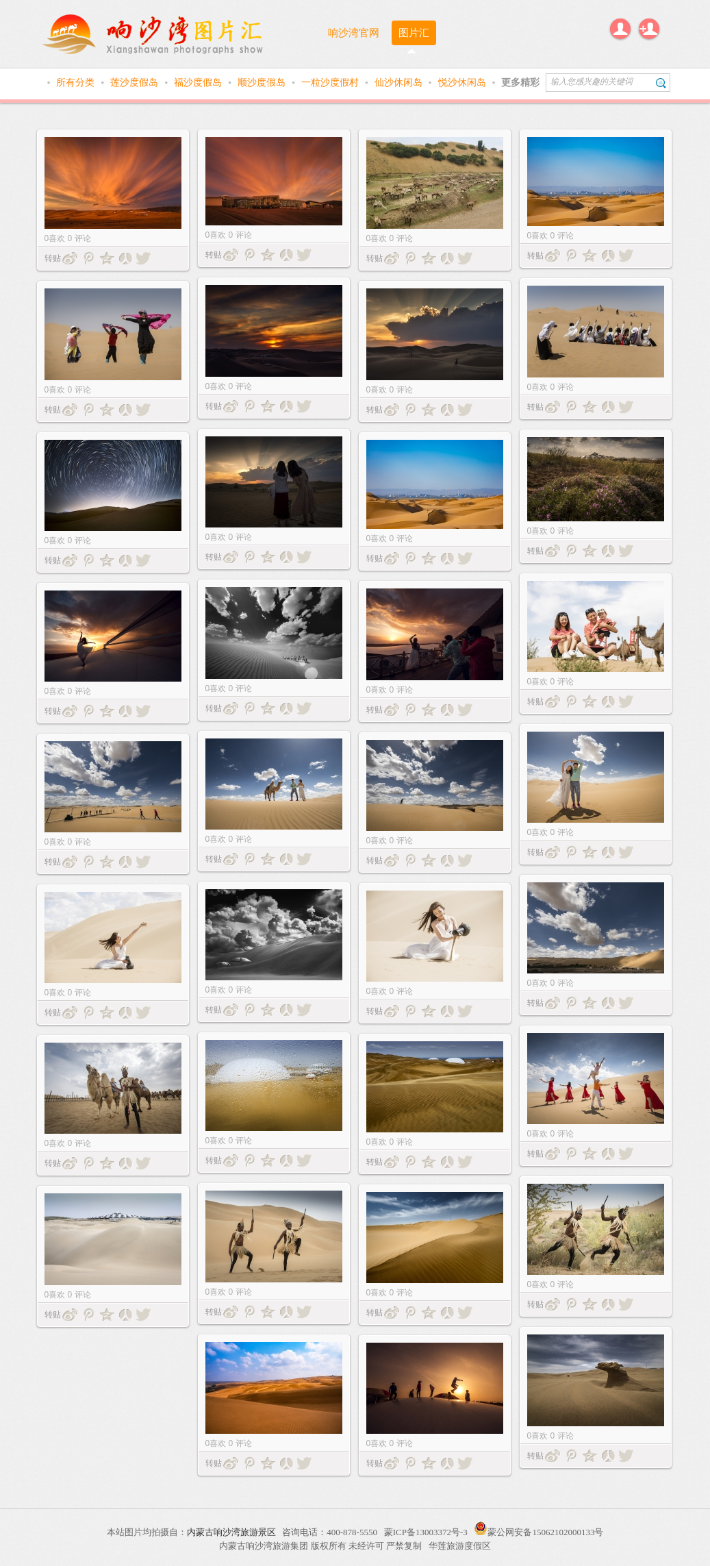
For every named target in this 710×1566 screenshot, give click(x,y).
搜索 (661, 82)
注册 (649, 28)
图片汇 (413, 32)
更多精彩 (520, 82)
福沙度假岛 (199, 82)
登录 (620, 28)
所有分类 (76, 82)
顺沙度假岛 (263, 82)
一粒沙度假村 (331, 82)
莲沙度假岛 (135, 82)
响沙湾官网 (353, 32)
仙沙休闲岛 (400, 82)
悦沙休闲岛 (463, 82)
